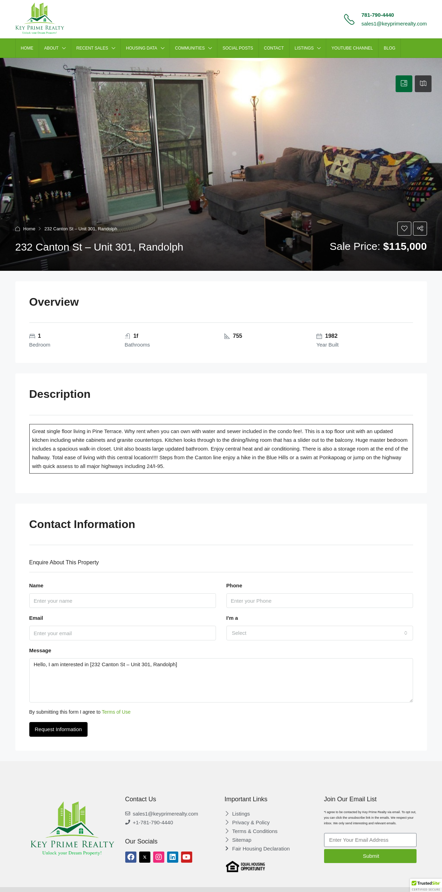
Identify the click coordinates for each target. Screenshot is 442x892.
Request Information (58, 729)
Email (36, 618)
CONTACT (274, 48)
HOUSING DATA (141, 48)
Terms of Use (116, 712)
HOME (27, 48)
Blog (389, 48)
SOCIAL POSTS (238, 48)
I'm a (232, 618)
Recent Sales (92, 48)
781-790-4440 (377, 15)
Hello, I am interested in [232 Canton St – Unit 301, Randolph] (221, 680)
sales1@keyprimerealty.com (394, 24)
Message (40, 650)
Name (36, 585)
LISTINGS (304, 48)
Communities (190, 48)
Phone (234, 585)
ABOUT (51, 48)
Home (29, 228)
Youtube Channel (352, 48)
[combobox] (319, 633)
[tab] (404, 83)
